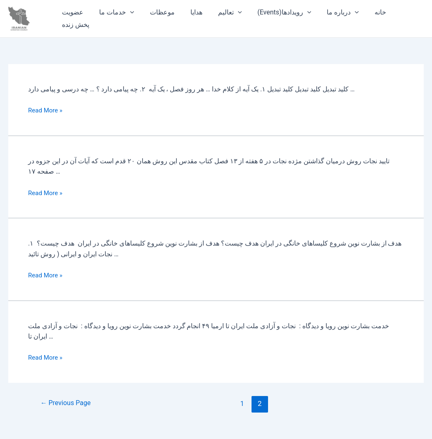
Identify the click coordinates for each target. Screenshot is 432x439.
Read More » (46, 110)
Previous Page (68, 403)
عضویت (71, 12)
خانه (362, 12)
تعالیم (219, 12)
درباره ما (327, 12)
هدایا (188, 12)
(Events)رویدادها (270, 12)
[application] (126, 12)
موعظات (156, 12)
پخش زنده (74, 25)
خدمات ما (113, 12)
